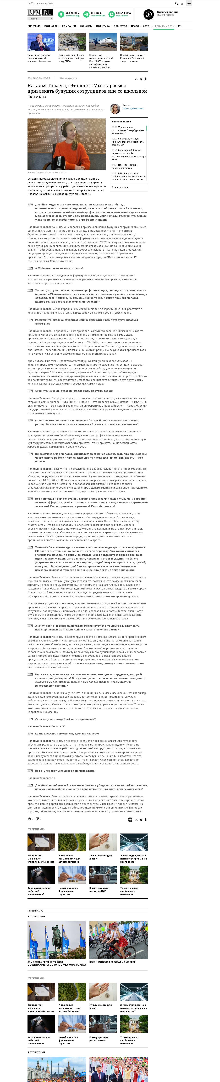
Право (135, 26)
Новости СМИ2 (35, 910)
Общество (120, 26)
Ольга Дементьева (133, 108)
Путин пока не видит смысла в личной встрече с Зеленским (39, 58)
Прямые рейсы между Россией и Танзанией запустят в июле (132, 58)
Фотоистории (36, 916)
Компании (69, 26)
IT (179, 26)
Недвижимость (163, 26)
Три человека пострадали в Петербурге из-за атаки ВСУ (128, 130)
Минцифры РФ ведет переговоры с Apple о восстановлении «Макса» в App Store (129, 155)
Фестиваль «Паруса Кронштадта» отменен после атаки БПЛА (128, 141)
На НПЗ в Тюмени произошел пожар (124, 166)
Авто (146, 26)
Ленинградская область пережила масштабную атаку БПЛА (71, 58)
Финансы (86, 26)
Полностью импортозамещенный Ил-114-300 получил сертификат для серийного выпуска (101, 61)
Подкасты (51, 26)
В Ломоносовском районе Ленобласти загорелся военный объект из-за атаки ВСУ (128, 178)
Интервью (34, 26)
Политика (103, 26)
